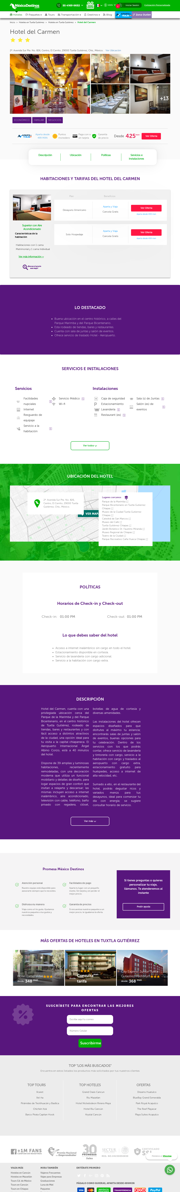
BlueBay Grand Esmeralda (147, 1097)
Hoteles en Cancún (20, 1172)
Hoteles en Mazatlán (21, 1176)
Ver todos (90, 445)
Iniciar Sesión (132, 5)
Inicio (12, 22)
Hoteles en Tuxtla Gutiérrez (31, 22)
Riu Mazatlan (93, 1097)
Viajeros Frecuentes (50, 1172)
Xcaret (39, 1091)
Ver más (90, 820)
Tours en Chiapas (19, 1188)
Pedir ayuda (143, 906)
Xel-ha (39, 1097)
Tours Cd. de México (21, 1180)
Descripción (45, 155)
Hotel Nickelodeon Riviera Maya (93, 1102)
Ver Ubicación (113, 50)
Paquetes (45, 1188)
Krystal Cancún (93, 1114)
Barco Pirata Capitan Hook (39, 1114)
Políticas (106, 155)
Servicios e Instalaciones (136, 157)
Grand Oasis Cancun (93, 1091)
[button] (71, 14)
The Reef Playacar (146, 1108)
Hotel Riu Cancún (93, 1108)
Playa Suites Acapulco (147, 1114)
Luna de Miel (46, 1184)
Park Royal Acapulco (147, 1102)
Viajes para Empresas (51, 1176)
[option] (38, 969)
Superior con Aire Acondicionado (32, 227)
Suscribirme (90, 1042)
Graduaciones (47, 1180)
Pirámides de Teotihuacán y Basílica (40, 1102)
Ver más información (31, 256)
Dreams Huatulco (146, 1091)
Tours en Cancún (19, 1184)
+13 (164, 98)
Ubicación (75, 155)
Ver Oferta (151, 136)
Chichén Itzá (40, 1108)
